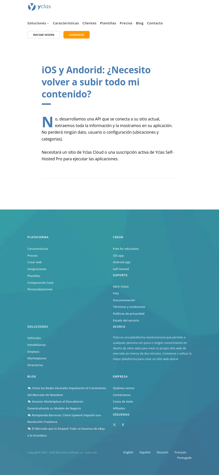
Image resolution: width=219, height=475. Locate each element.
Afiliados (119, 408)
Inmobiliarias (36, 345)
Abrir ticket (121, 286)
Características (66, 23)
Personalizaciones (40, 289)
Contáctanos (122, 395)
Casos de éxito (123, 401)
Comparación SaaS (40, 283)
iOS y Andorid (72, 70)
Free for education (126, 249)
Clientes (89, 23)
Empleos (33, 352)
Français (180, 452)
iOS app (118, 255)
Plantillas (108, 23)
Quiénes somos (124, 388)
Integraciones (37, 269)
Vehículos (34, 338)
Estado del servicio (126, 320)
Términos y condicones (129, 307)
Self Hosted (121, 269)
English (128, 452)
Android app (121, 262)
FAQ (116, 293)
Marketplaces (36, 358)
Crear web (34, 262)
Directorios (35, 365)
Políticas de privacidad (128, 314)
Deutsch (162, 452)
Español (145, 452)
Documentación (124, 300)
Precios (126, 23)
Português (184, 458)
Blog (140, 23)
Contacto (155, 23)
